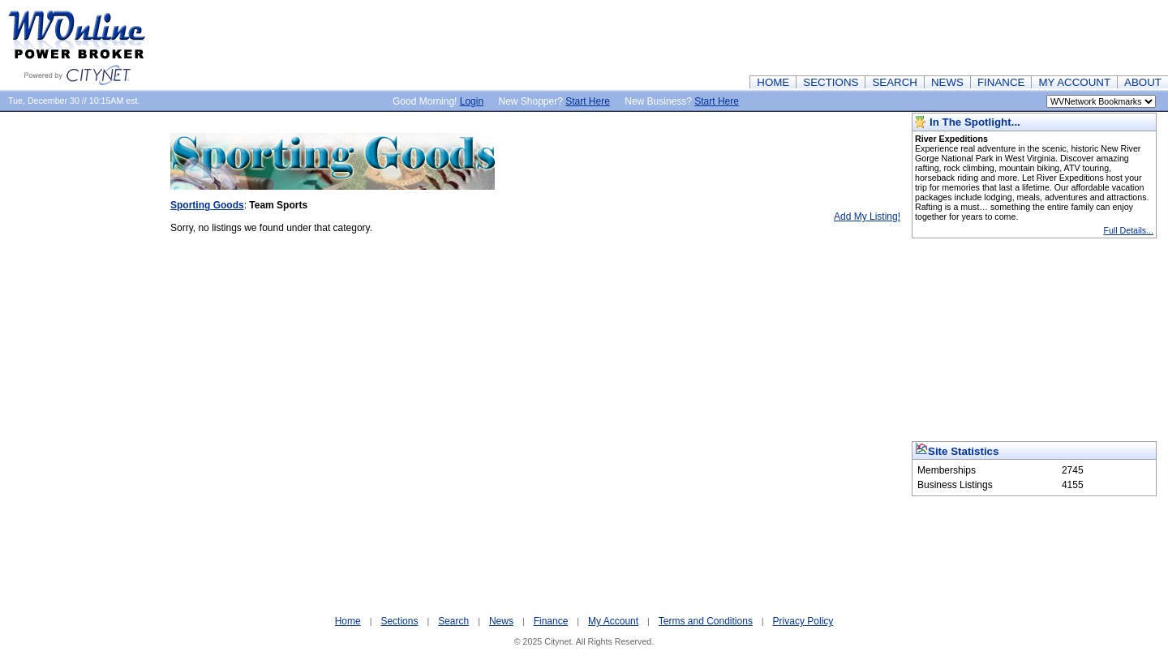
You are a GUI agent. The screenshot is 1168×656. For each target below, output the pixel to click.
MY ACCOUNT (1074, 82)
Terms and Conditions (706, 621)
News (501, 621)
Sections (399, 621)
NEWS (947, 82)
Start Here (587, 101)
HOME (773, 82)
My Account (613, 621)
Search (453, 621)
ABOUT (1143, 82)
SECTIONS (830, 82)
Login (471, 101)
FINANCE (1001, 82)
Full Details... (1128, 230)
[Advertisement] (873, 36)
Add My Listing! (867, 216)
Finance (551, 621)
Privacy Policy (803, 621)
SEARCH (894, 82)
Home (348, 621)
